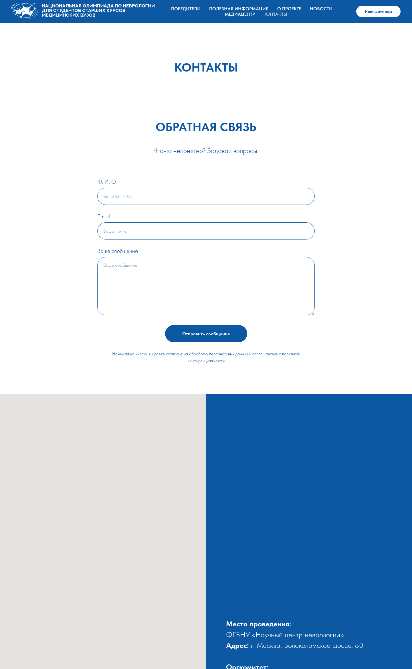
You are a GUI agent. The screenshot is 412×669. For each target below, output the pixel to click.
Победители (186, 8)
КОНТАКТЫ (275, 14)
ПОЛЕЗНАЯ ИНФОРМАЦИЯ (239, 8)
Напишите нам (378, 11)
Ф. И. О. (107, 181)
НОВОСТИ (321, 8)
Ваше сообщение (117, 251)
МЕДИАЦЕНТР (240, 14)
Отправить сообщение (206, 334)
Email (103, 216)
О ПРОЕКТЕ (289, 8)
